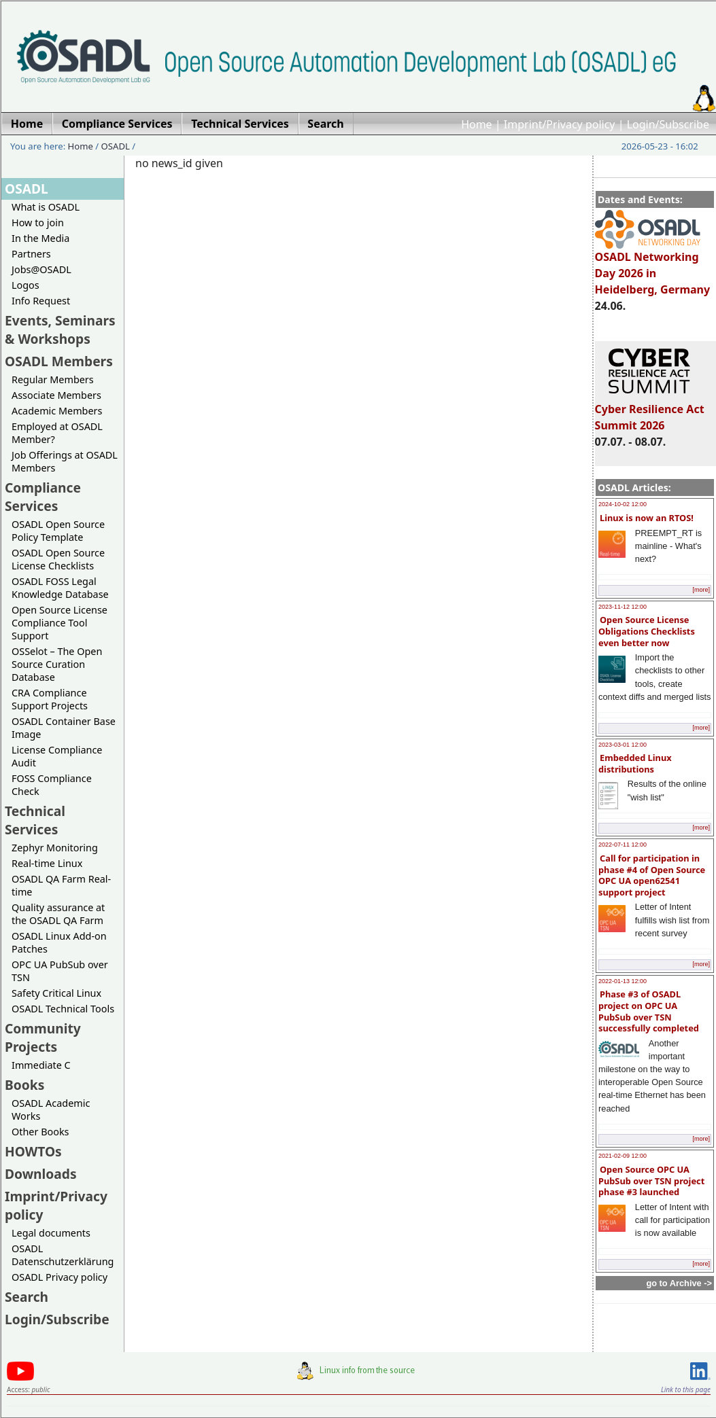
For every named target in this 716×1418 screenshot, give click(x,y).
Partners (31, 253)
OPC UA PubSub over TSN (60, 971)
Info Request (41, 300)
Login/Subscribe (668, 124)
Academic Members (57, 410)
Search (26, 1297)
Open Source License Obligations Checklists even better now (646, 631)
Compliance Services (43, 496)
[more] (701, 589)
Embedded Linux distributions (635, 763)
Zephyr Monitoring (55, 847)
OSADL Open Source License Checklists (58, 559)
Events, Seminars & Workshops (60, 329)
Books (24, 1085)
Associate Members (56, 395)
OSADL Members (59, 361)
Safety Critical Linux (56, 993)
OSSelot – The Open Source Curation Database (57, 664)
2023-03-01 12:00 (622, 744)
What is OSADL (46, 206)
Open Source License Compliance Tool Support (59, 622)
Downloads (41, 1174)
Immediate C (41, 1065)
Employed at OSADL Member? (57, 433)
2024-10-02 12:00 (622, 504)
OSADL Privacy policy (59, 1277)
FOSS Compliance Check (52, 785)
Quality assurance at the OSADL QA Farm (58, 914)
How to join (38, 222)
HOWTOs (33, 1151)
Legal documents (51, 1232)
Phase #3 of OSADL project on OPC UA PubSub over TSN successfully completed (648, 1011)
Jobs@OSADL (41, 269)
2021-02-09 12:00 (622, 1155)
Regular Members (53, 379)
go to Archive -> (679, 1283)
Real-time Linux (47, 863)
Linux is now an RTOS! (647, 518)
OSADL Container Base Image (64, 728)
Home (476, 124)
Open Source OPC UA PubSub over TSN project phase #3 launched (651, 1180)
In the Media (40, 238)
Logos (25, 285)
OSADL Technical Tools (63, 1008)
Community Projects (43, 1037)
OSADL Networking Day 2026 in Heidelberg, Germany (653, 267)
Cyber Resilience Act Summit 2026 (649, 411)
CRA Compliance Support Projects (50, 699)
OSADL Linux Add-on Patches (59, 942)
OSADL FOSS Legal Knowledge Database (60, 588)
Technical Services (35, 820)
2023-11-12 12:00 (622, 606)
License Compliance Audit (57, 756)
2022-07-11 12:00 (622, 844)
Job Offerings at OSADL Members (65, 461)
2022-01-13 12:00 (622, 981)
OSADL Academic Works (51, 1109)
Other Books (40, 1131)
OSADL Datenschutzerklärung (63, 1255)
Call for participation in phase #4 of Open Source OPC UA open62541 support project (651, 875)
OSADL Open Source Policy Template (58, 531)
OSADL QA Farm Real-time (61, 885)
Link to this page (686, 1389)
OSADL (115, 146)
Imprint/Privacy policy (559, 124)
